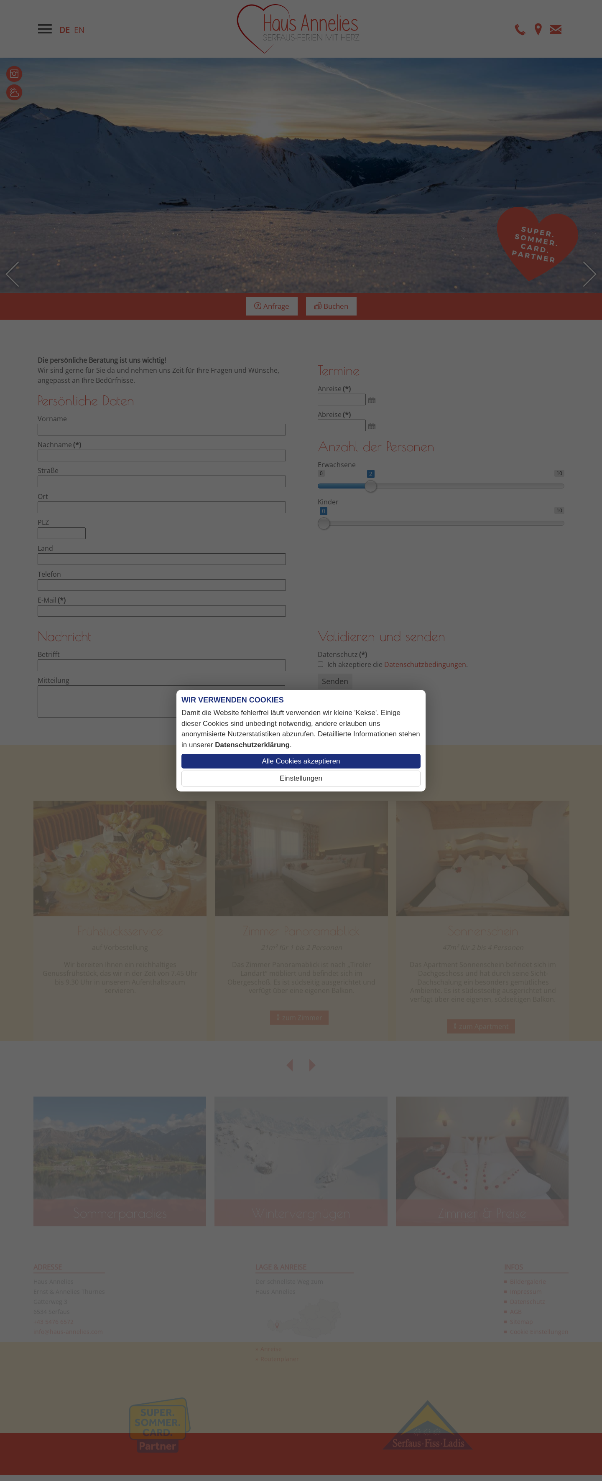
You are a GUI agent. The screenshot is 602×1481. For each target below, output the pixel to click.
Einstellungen (301, 778)
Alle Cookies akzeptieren (301, 761)
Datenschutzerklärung (252, 745)
